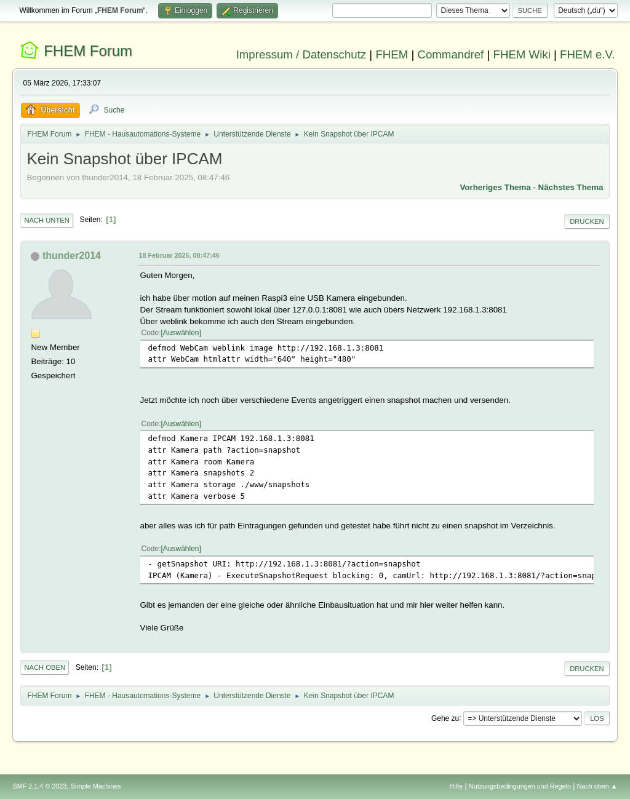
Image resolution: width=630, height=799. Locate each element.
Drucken (587, 221)
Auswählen (181, 332)
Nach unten (46, 220)
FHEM (391, 54)
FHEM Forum (88, 50)
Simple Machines (96, 786)
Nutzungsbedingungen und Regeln (520, 786)
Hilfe (456, 786)
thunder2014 (71, 255)
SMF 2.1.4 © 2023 (39, 786)
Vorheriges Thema (495, 187)
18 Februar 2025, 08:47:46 (178, 255)
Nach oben (44, 667)
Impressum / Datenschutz (301, 54)
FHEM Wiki (522, 54)
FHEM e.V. (587, 54)
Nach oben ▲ (597, 786)
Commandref (450, 54)
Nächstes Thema (571, 187)
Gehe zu (445, 718)
